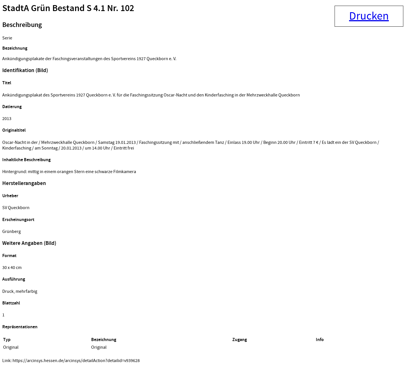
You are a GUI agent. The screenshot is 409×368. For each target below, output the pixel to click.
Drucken (369, 16)
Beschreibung (22, 25)
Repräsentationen (19, 327)
